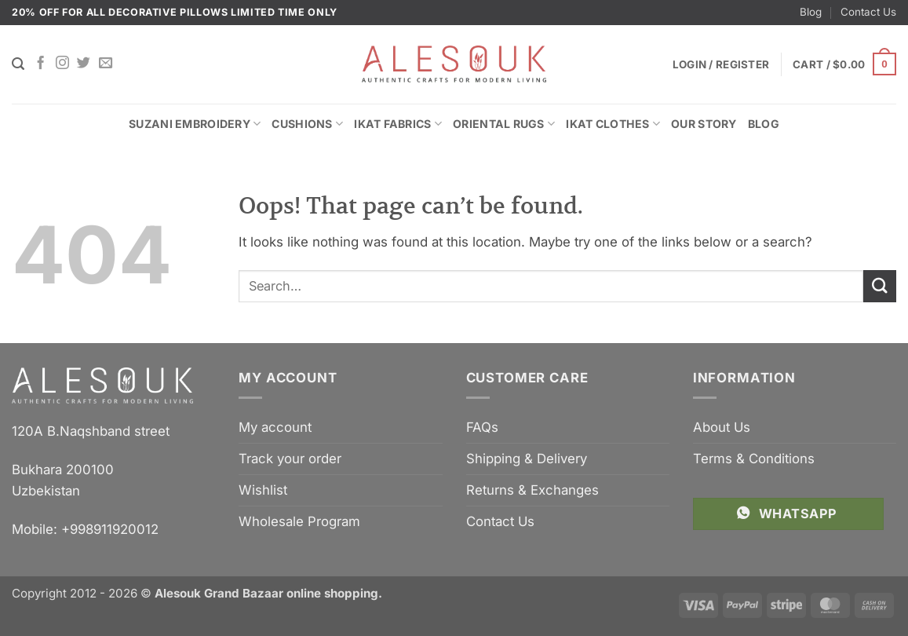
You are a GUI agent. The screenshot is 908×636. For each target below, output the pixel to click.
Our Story (704, 123)
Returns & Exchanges (532, 490)
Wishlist (263, 490)
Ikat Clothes (613, 123)
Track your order (290, 458)
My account (275, 427)
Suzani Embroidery (195, 123)
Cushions (307, 123)
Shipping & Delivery (526, 458)
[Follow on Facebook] (40, 63)
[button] (844, 64)
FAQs (482, 427)
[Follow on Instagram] (62, 63)
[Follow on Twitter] (83, 63)
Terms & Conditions (754, 458)
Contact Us (868, 11)
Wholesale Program (299, 521)
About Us (721, 427)
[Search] (18, 64)
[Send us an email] (105, 63)
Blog (811, 11)
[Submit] (879, 286)
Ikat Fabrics (398, 123)
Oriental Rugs (504, 123)
